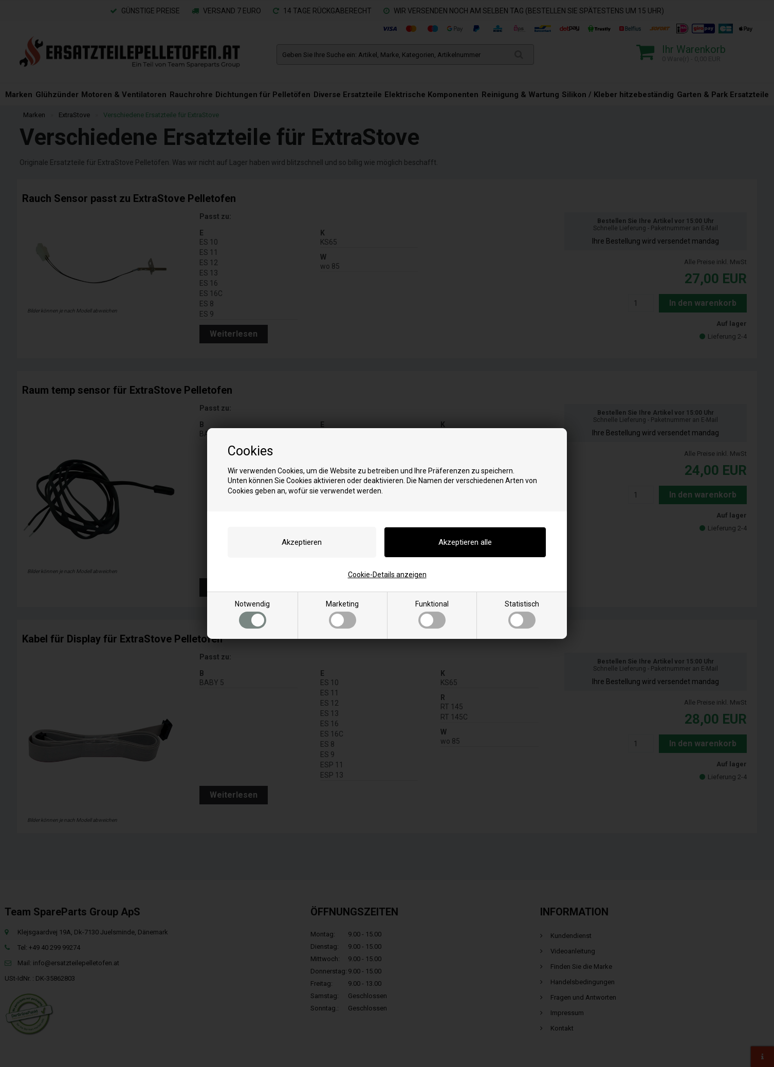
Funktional (432, 614)
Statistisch (522, 614)
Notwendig (252, 614)
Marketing (342, 614)
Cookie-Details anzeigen (387, 575)
